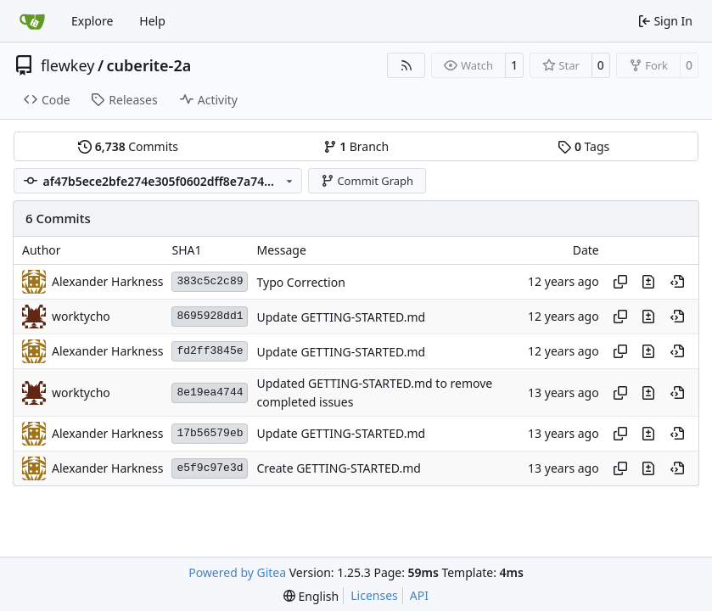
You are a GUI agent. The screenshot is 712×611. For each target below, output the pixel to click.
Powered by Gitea (237, 572)
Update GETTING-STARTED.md (340, 317)
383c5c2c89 (210, 281)
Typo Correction (300, 282)
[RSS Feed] (406, 65)
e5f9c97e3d (210, 468)
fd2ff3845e (210, 351)
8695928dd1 (210, 316)
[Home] (32, 21)
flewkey (67, 65)
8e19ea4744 (210, 392)
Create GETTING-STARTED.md (338, 469)
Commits (128, 146)
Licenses (374, 595)
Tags (583, 146)
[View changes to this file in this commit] (648, 281)
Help (152, 21)
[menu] (311, 596)
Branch (356, 146)
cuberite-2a (149, 65)
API (419, 595)
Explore (92, 21)
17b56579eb (210, 433)
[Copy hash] (620, 281)
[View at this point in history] (677, 281)
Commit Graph (367, 180)
